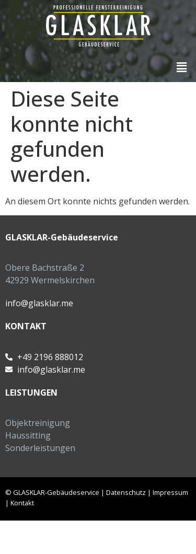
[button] (182, 67)
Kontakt (22, 502)
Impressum (170, 492)
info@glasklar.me (39, 303)
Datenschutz (126, 492)
